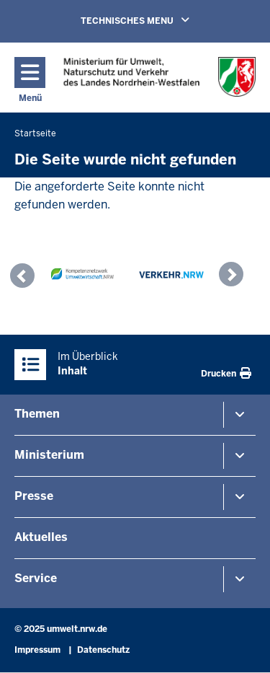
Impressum (37, 650)
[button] (26, 278)
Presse (33, 495)
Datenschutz (103, 650)
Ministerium (49, 454)
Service (35, 578)
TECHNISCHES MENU (155, 20)
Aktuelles (41, 537)
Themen (37, 413)
